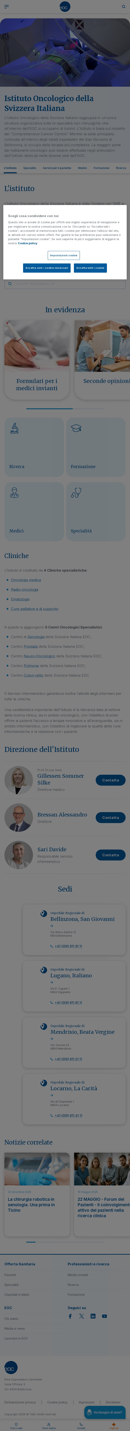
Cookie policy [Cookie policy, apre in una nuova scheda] (27, 243)
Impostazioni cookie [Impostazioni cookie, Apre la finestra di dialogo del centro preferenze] (63, 255)
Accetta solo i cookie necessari (47, 267)
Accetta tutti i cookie (90, 267)
